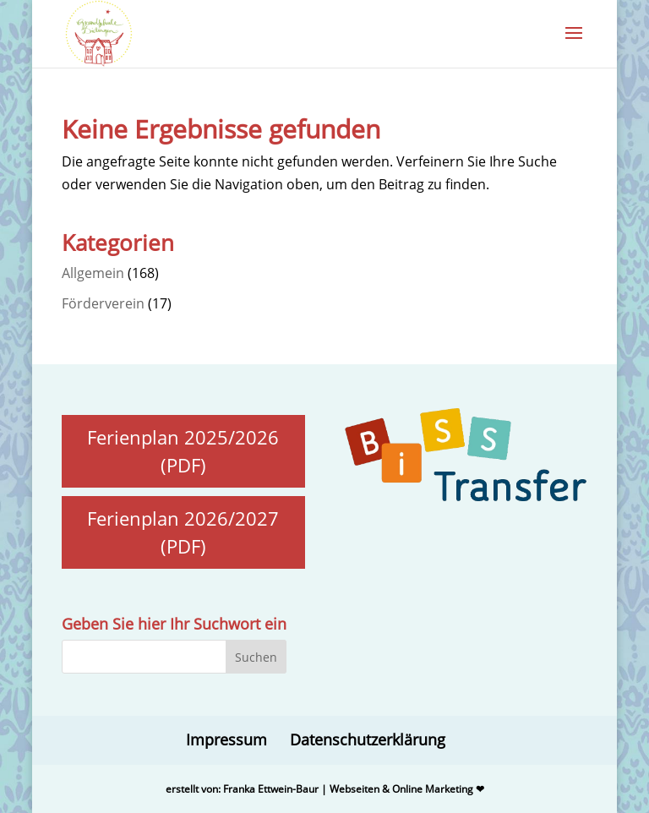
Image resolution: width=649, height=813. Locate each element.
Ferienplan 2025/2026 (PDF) (183, 450)
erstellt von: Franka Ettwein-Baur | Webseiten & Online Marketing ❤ (325, 789)
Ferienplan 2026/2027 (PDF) (183, 532)
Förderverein (103, 303)
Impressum (226, 739)
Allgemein (93, 273)
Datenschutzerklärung (367, 739)
